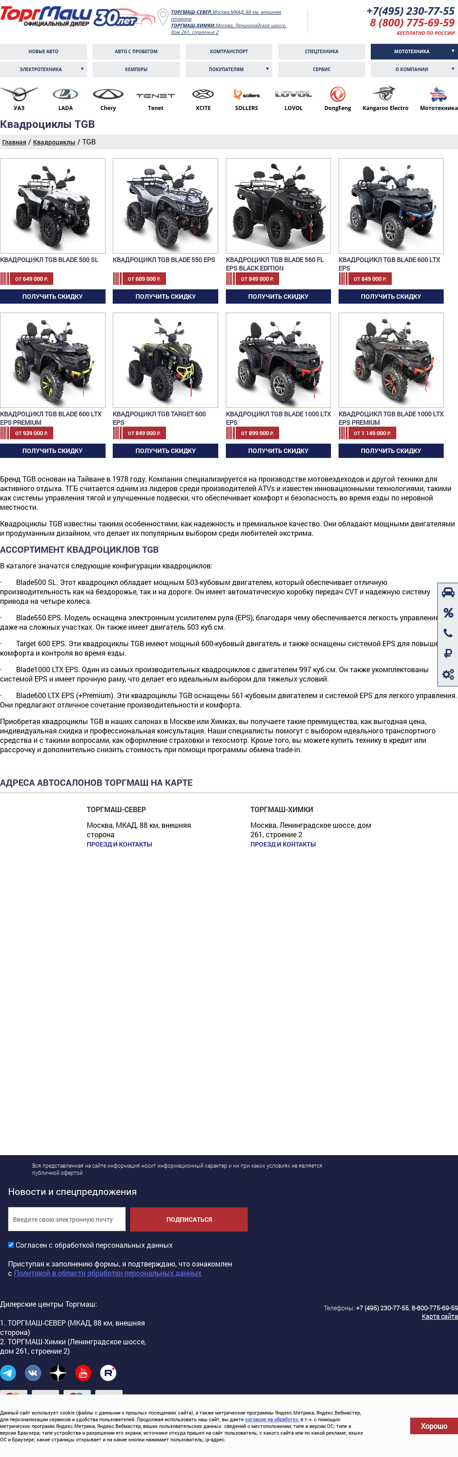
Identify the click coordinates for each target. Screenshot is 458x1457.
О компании (411, 69)
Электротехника (41, 69)
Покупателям (226, 69)
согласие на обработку (271, 1419)
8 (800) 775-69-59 (412, 22)
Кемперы (136, 69)
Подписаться (189, 1219)
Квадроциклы (54, 142)
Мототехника (411, 51)
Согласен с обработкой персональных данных (94, 1244)
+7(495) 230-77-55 (411, 10)
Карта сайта (440, 1316)
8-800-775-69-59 (434, 1308)
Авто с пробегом (136, 51)
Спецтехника (322, 51)
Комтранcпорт (229, 51)
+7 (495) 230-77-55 (382, 1308)
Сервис (322, 69)
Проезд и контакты (119, 844)
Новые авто (44, 51)
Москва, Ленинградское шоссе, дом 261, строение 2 (228, 28)
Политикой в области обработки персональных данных (107, 1273)
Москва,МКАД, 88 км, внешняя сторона (226, 15)
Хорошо (434, 1426)
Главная (14, 142)
